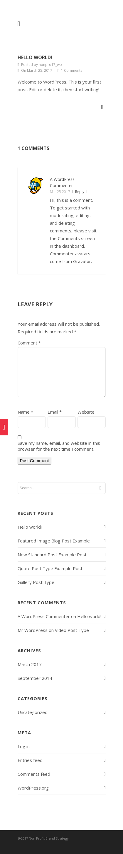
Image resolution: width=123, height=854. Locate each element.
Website (86, 412)
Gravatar (82, 261)
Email (55, 412)
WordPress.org (33, 788)
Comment (29, 343)
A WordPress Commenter (44, 616)
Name (25, 412)
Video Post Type (72, 630)
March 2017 (30, 664)
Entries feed (30, 760)
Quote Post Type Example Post (50, 568)
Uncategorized (33, 712)
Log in (24, 746)
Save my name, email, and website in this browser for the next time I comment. (59, 446)
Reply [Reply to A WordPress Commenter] (79, 191)
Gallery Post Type (36, 582)
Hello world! (35, 57)
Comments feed (34, 774)
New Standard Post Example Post (52, 554)
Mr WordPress (33, 630)
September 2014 (35, 678)
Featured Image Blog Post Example (54, 541)
